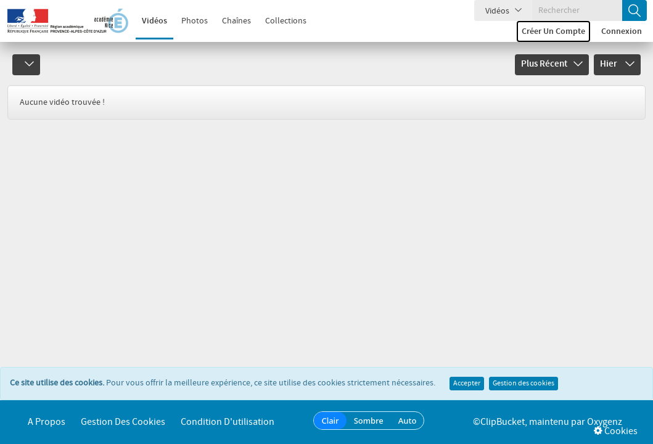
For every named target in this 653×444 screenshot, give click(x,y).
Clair (330, 420)
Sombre (369, 420)
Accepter (466, 383)
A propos (46, 422)
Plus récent (552, 64)
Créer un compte (553, 31)
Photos (194, 21)
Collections (285, 21)
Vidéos (154, 21)
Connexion (621, 31)
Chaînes (236, 21)
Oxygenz (604, 422)
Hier (617, 64)
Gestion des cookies (523, 383)
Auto (407, 420)
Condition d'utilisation (227, 422)
